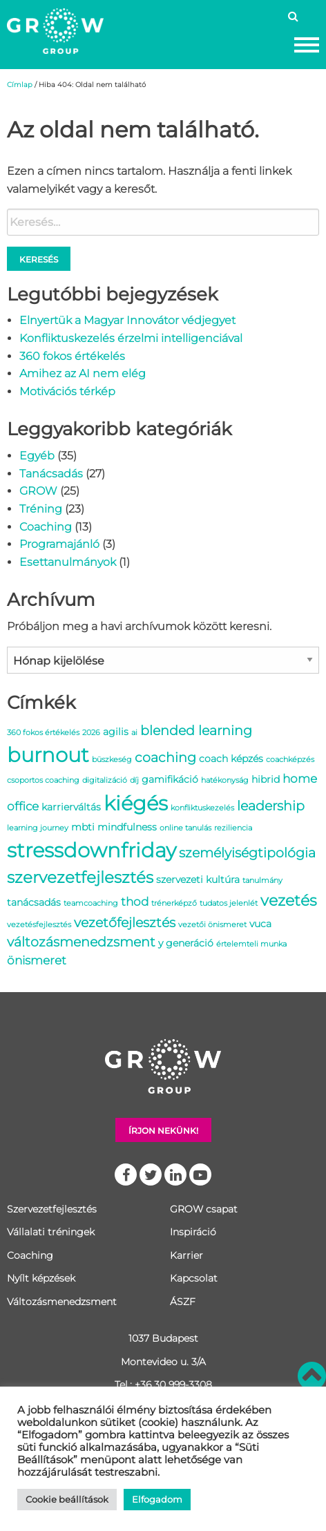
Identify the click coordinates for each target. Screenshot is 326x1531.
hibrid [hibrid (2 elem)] (265, 779)
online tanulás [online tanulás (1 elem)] (185, 828)
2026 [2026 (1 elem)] (91, 732)
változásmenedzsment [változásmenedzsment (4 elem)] (81, 941)
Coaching (45, 526)
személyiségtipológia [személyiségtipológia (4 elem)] (247, 852)
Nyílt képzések (41, 1278)
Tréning (40, 508)
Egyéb (37, 455)
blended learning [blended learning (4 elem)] (196, 730)
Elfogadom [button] (157, 1499)
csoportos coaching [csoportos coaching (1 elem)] (43, 780)
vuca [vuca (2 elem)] (260, 923)
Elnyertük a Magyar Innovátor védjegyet (127, 320)
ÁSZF (182, 1301)
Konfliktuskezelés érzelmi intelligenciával (130, 338)
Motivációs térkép (67, 391)
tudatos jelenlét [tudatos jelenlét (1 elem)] (229, 903)
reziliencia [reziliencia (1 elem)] (233, 828)
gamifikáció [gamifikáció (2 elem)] (170, 779)
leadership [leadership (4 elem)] (271, 805)
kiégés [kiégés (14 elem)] (136, 803)
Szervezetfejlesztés (52, 1209)
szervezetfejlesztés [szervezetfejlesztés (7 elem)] (80, 877)
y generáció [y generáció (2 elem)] (185, 943)
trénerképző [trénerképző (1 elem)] (174, 903)
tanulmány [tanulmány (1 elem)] (262, 880)
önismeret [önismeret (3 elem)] (36, 960)
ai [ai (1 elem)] (134, 732)
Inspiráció (193, 1232)
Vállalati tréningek (51, 1232)
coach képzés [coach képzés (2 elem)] (231, 758)
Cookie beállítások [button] (67, 1499)
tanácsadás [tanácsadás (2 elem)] (34, 902)
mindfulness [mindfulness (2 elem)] (127, 827)
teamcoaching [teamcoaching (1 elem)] (91, 903)
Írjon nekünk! (163, 1130)
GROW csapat (204, 1209)
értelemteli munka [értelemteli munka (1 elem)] (251, 944)
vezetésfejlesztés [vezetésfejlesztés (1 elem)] (39, 924)
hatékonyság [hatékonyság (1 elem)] (225, 780)
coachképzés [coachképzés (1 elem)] (290, 759)
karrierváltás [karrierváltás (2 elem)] (71, 807)
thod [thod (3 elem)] (134, 902)
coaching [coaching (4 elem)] (165, 757)
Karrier (186, 1255)
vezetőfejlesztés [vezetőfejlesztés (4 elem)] (124, 922)
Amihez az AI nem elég (82, 373)
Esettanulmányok (67, 562)
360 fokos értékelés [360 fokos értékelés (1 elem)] (43, 732)
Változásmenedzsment (62, 1301)
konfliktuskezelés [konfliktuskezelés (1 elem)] (202, 807)
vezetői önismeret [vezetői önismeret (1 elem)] (212, 924)
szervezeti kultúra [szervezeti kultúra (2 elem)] (198, 879)
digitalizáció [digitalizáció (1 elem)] (104, 780)
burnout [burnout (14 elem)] (48, 755)
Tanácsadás (51, 473)
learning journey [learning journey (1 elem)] (37, 828)
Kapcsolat (194, 1278)
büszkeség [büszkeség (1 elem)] (112, 759)
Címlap (19, 84)
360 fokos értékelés (72, 356)
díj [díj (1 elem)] (134, 780)
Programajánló (59, 544)
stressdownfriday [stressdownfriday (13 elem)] (91, 850)
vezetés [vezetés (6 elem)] (288, 900)
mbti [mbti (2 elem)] (83, 827)
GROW (38, 490)
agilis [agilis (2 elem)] (115, 731)
